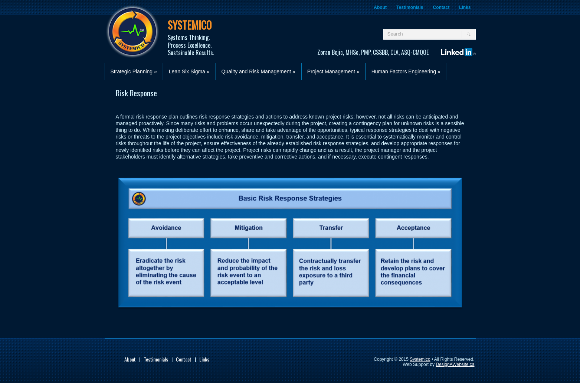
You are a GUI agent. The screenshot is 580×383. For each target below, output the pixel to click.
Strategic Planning (134, 71)
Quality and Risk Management (258, 71)
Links (465, 7)
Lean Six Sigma (189, 71)
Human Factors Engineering (405, 71)
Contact (441, 7)
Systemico (420, 359)
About (380, 7)
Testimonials (409, 7)
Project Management (333, 71)
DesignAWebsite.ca (455, 364)
